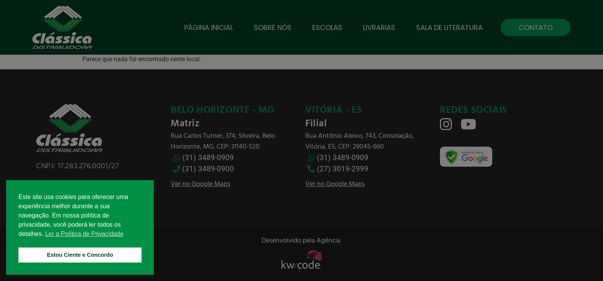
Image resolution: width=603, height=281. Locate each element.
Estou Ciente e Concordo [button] (80, 255)
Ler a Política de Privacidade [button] (84, 234)
